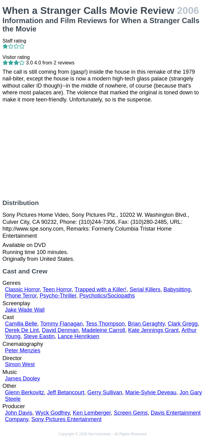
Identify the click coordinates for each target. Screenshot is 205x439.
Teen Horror (57, 289)
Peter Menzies (22, 350)
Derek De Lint (22, 330)
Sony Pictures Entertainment (66, 419)
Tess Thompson (105, 324)
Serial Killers (145, 289)
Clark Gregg (183, 324)
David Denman (60, 330)
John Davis (18, 413)
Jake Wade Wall (25, 310)
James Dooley (22, 378)
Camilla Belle (21, 324)
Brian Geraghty (146, 324)
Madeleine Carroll (103, 330)
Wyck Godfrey (52, 413)
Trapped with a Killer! (100, 289)
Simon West (20, 364)
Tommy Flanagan (61, 324)
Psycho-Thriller (58, 296)
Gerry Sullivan (104, 392)
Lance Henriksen (78, 336)
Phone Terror (21, 296)
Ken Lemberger (92, 413)
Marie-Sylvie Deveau (150, 392)
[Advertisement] (102, 151)
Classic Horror (22, 289)
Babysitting (177, 289)
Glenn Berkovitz (24, 392)
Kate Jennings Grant (153, 330)
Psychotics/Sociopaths (107, 296)
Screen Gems (131, 413)
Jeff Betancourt (65, 392)
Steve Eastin (38, 336)
